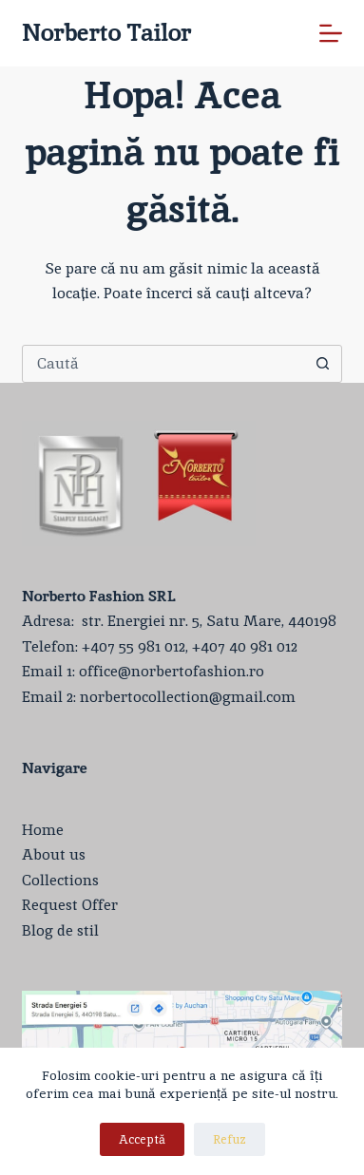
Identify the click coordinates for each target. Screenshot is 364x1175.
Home (43, 830)
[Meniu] (330, 33)
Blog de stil (60, 930)
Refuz (229, 1139)
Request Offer (70, 905)
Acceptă (142, 1139)
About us (54, 854)
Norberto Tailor (106, 32)
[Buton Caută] (322, 364)
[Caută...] (163, 364)
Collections (60, 880)
